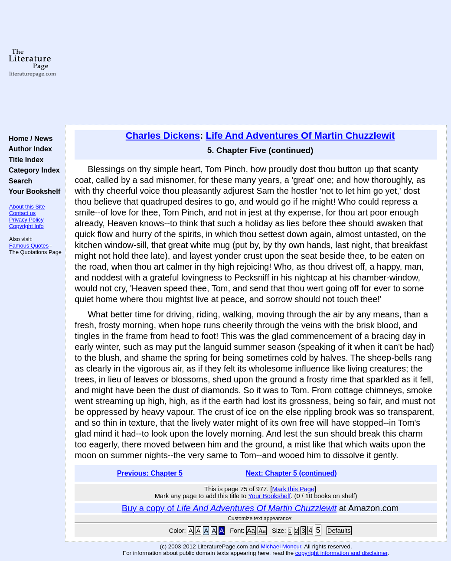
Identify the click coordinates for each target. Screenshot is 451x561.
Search (18, 181)
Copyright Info (26, 226)
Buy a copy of (229, 508)
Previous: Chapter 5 (150, 473)
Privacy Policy (26, 219)
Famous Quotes (29, 245)
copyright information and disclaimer (341, 553)
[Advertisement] (255, 63)
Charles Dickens (163, 135)
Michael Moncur (281, 546)
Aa (251, 530)
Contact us (22, 213)
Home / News (29, 138)
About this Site (27, 206)
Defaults (339, 530)
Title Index (24, 159)
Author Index (28, 149)
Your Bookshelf (32, 191)
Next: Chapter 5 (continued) (291, 473)
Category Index (32, 170)
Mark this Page (293, 489)
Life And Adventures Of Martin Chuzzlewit (300, 135)
